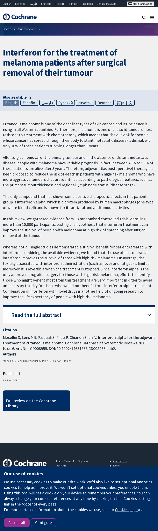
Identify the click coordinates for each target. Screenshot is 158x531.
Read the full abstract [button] (36, 315)
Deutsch (88, 4)
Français (46, 4)
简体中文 (124, 102)
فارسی (33, 4)
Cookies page (126, 509)
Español (20, 4)
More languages (140, 4)
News (116, 466)
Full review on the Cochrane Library (31, 403)
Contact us (120, 461)
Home (7, 29)
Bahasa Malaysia (106, 4)
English (7, 4)
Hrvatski (74, 4)
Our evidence (27, 29)
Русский (60, 4)
